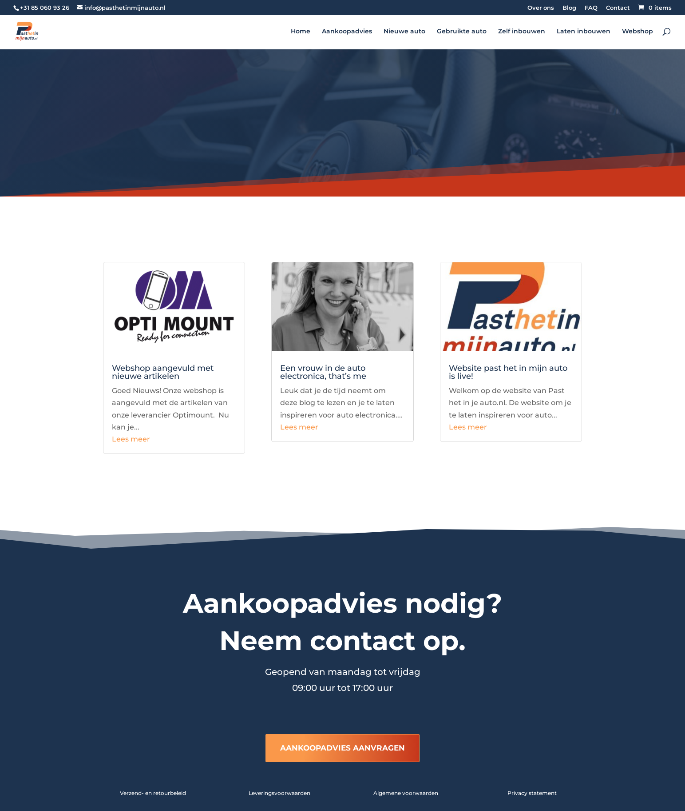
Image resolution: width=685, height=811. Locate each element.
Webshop (637, 31)
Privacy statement (532, 793)
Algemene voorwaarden (405, 793)
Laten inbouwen (583, 31)
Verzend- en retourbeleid (153, 793)
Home (300, 31)
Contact (618, 8)
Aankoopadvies (347, 31)
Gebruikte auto (462, 31)
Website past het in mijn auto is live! (508, 372)
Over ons (540, 8)
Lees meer (131, 439)
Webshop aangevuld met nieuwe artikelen (163, 372)
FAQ (591, 8)
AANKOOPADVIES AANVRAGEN (342, 747)
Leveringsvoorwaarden (279, 793)
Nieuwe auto (404, 31)
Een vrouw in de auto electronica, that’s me (323, 372)
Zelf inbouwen (521, 31)
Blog (569, 8)
